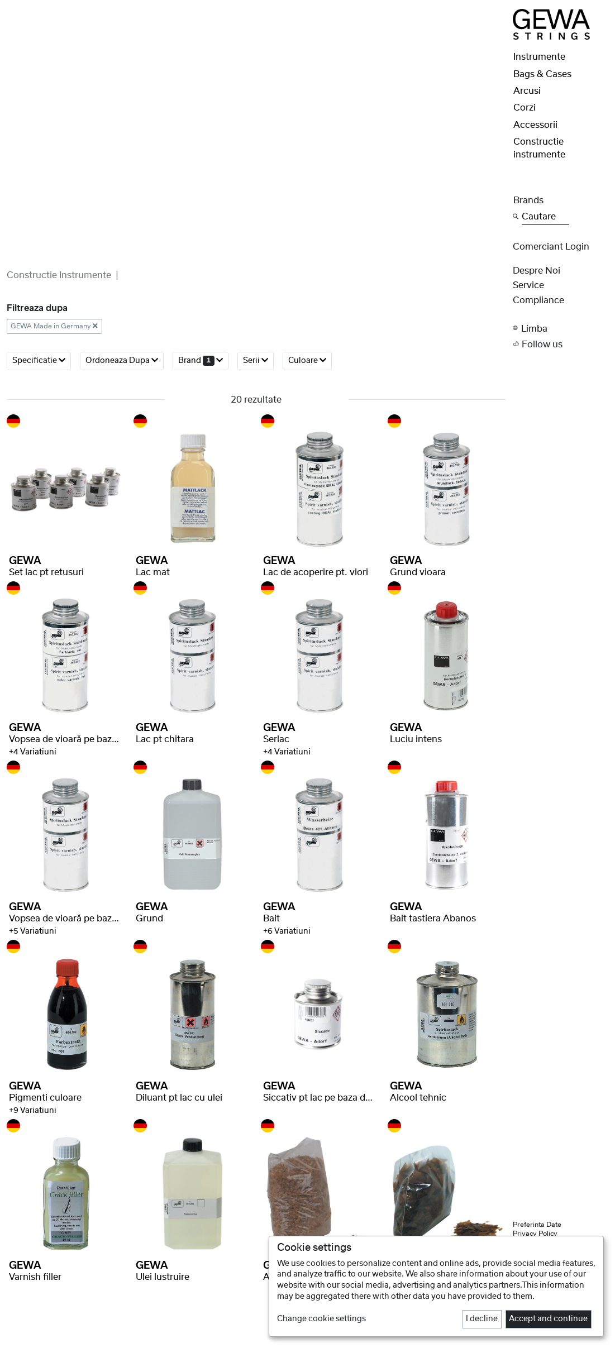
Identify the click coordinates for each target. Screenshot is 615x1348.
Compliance (538, 300)
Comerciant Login (551, 246)
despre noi (536, 270)
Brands (528, 200)
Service (528, 285)
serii (255, 360)
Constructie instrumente (59, 275)
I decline (482, 1319)
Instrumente (539, 56)
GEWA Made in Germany (54, 326)
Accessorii (535, 125)
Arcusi (527, 91)
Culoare (307, 360)
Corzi (524, 107)
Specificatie (38, 360)
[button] (561, 328)
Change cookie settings (321, 1319)
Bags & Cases (542, 74)
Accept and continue (548, 1319)
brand (200, 360)
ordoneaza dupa (121, 360)
